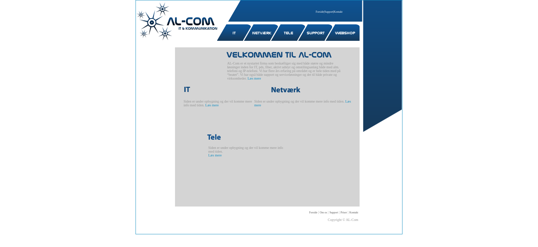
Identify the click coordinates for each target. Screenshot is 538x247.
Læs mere (254, 78)
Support (329, 11)
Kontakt (338, 11)
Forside (320, 11)
